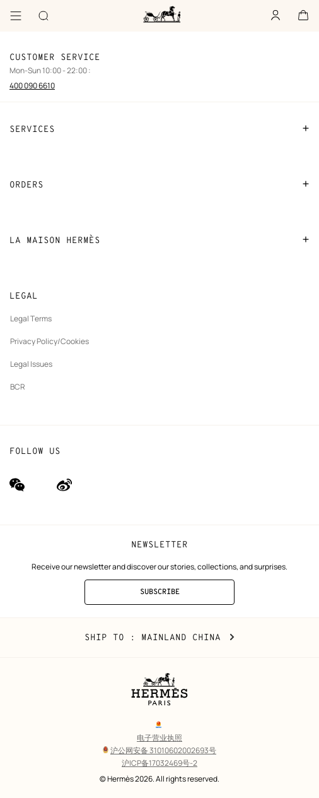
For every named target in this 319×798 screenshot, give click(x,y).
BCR (17, 386)
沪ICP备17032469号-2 (159, 763)
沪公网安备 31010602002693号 (159, 750)
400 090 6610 (32, 85)
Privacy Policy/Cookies (49, 341)
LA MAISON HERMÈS (159, 240)
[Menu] (15, 15)
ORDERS (159, 184)
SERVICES (159, 128)
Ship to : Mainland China (159, 638)
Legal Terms (31, 318)
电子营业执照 (159, 737)
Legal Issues (31, 364)
